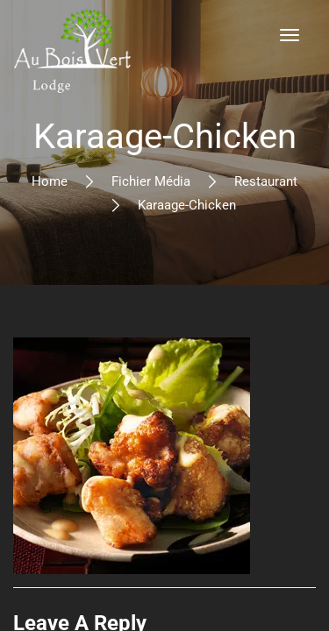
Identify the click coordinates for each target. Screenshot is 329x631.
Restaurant (265, 181)
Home (50, 181)
